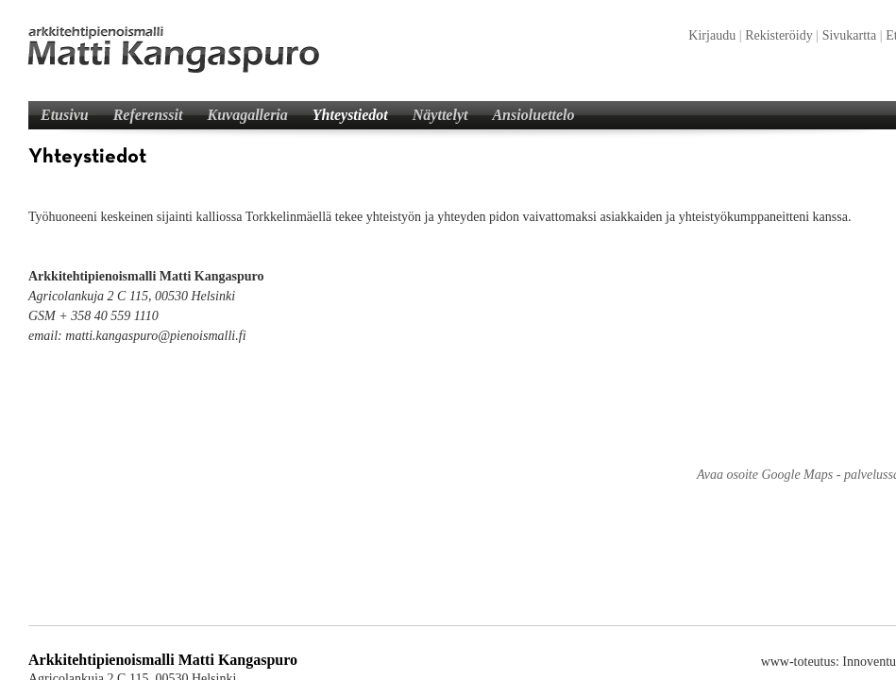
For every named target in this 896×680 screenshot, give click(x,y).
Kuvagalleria (247, 115)
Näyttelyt (440, 115)
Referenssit (148, 115)
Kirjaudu (711, 35)
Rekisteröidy (779, 35)
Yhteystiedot (350, 115)
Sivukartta (849, 35)
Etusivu (65, 115)
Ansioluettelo (533, 115)
